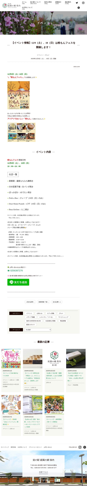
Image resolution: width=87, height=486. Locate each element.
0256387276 (16, 270)
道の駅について (35, 3)
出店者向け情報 (50, 321)
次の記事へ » (57, 302)
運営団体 (13, 447)
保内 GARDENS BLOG (33, 321)
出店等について (27, 8)
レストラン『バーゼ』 (47, 317)
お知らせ (39, 313)
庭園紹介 (58, 3)
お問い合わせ (48, 447)
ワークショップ (63, 317)
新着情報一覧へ (43, 302)
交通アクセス (43, 472)
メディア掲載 (30, 317)
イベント (29, 313)
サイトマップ (5, 447)
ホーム (24, 3)
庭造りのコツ (30, 324)
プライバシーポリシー (35, 447)
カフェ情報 (50, 313)
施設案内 (68, 3)
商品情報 (63, 321)
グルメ (61, 313)
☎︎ (8, 270)
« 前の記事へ (30, 302)
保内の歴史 (48, 3)
